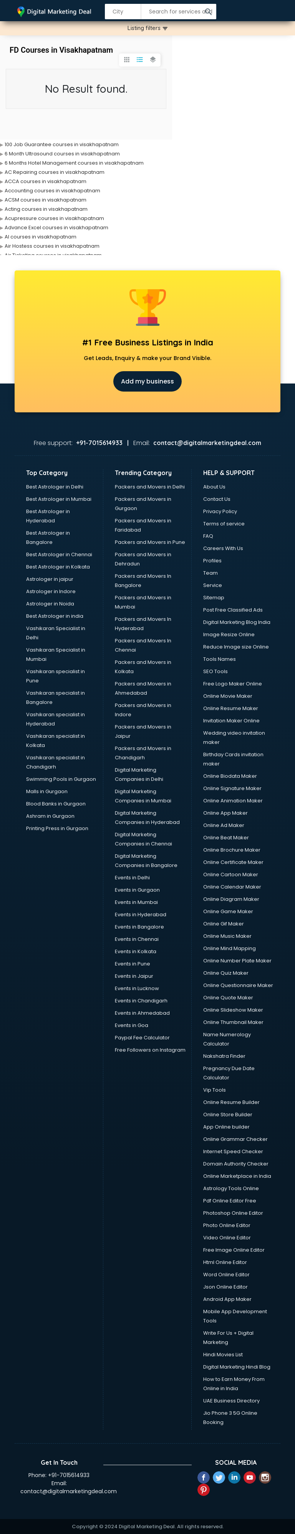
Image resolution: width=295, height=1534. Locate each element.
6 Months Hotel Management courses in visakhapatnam (74, 163)
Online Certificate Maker (233, 862)
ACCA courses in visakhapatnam (45, 181)
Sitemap (213, 597)
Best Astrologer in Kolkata (58, 566)
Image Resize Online (229, 634)
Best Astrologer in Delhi (54, 486)
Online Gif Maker (223, 923)
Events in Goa (131, 1025)
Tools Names (219, 659)
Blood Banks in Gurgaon (56, 803)
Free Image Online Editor (234, 1250)
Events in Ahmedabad (142, 1013)
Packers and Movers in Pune (150, 542)
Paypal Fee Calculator (142, 1037)
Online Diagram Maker (231, 899)
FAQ (208, 536)
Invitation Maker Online (231, 720)
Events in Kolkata (135, 951)
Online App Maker (225, 813)
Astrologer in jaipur (49, 579)
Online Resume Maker (230, 708)
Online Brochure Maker (231, 850)
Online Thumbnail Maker (233, 1022)
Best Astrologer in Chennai (59, 554)
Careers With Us (223, 548)
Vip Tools (214, 1090)
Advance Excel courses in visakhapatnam (56, 227)
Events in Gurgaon (137, 890)
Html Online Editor (225, 1262)
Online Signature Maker (232, 788)
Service (212, 585)
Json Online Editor (225, 1287)
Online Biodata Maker (230, 776)
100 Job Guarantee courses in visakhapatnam (62, 144)
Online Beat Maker (226, 837)
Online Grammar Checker (235, 1139)
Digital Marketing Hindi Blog (236, 1367)
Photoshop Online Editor (233, 1213)
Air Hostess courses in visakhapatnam (52, 246)
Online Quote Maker (228, 997)
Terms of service (224, 523)
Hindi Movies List (223, 1354)
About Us (214, 486)
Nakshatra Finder (224, 1056)
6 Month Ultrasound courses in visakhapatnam (62, 153)
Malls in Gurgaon (47, 791)
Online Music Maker (227, 936)
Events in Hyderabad (140, 914)
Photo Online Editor (226, 1225)
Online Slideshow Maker (233, 1010)
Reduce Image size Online (236, 646)
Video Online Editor (227, 1237)
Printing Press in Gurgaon (57, 828)
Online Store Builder (227, 1114)
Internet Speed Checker (233, 1151)
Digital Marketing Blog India (236, 622)
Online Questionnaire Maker (238, 985)
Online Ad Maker (223, 825)
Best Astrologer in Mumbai (58, 499)
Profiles (212, 560)
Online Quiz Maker (226, 973)
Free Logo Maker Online (232, 683)
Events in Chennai (137, 939)
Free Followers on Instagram (150, 1050)
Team (210, 573)
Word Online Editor (226, 1274)
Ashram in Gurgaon (50, 816)
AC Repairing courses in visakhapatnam (54, 172)
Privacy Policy (220, 511)
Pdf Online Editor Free (229, 1200)
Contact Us (216, 499)
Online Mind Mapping (229, 948)
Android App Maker (227, 1299)
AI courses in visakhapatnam (40, 236)
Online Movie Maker (227, 696)
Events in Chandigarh (141, 1000)
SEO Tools (215, 671)
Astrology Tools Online (231, 1188)
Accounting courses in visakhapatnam (52, 190)
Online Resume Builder (231, 1102)
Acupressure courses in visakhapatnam (54, 218)
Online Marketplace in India (237, 1176)
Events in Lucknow (137, 988)
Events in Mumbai (136, 902)
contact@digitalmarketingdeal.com (68, 1491)
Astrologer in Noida (50, 603)
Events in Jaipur (134, 976)
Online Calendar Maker (232, 886)
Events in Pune (132, 963)
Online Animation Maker (233, 800)
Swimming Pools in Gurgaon (61, 779)
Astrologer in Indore (51, 591)
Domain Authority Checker (235, 1163)
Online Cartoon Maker (230, 874)
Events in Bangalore (139, 926)
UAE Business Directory (231, 1400)
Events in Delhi (132, 877)
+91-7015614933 (68, 1475)
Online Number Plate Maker (237, 960)
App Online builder (226, 1126)
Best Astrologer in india (54, 616)
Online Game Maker (228, 911)
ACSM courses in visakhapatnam (45, 199)
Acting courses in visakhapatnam (46, 209)
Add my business (147, 381)
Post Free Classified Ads (233, 610)
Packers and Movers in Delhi (150, 486)
